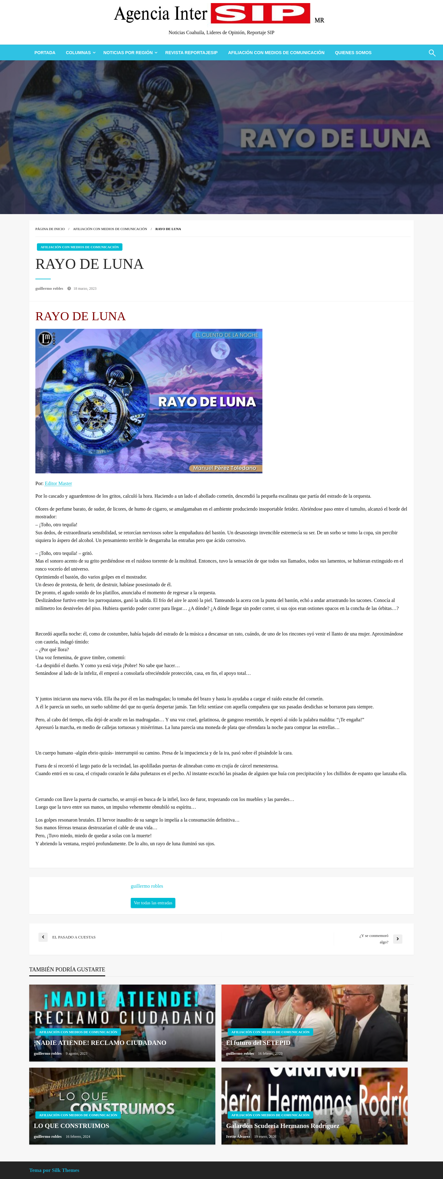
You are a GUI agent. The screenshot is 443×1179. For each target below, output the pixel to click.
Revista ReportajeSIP (191, 52)
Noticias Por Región (128, 52)
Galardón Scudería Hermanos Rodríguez (282, 1125)
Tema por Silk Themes (54, 1170)
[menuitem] (45, 52)
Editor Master (58, 483)
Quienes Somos (353, 52)
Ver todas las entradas (153, 902)
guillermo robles (49, 288)
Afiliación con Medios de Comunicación (276, 52)
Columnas (78, 52)
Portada (44, 52)
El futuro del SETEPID (258, 1042)
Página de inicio (50, 229)
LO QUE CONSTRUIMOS (71, 1125)
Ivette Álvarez (238, 1136)
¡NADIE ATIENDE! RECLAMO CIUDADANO (100, 1042)
